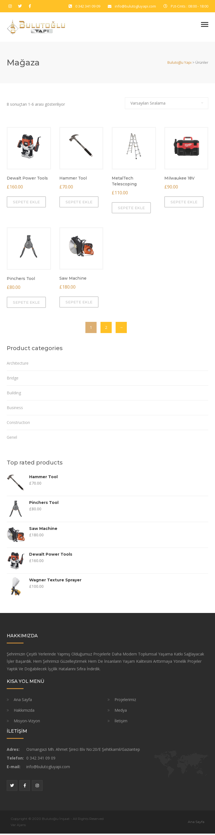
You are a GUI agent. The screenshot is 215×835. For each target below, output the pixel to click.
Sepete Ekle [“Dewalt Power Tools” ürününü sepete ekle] (26, 203)
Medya (120, 711)
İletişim (120, 722)
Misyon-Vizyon (27, 722)
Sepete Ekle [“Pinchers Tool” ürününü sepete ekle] (26, 304)
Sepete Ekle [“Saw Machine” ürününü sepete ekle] (79, 303)
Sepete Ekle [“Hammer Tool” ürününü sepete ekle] (79, 203)
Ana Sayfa (23, 701)
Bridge (12, 379)
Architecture (18, 364)
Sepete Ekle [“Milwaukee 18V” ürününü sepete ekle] (183, 203)
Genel (12, 439)
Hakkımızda (24, 711)
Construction (18, 424)
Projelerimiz (125, 701)
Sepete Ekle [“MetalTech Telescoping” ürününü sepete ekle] (131, 209)
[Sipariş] (166, 104)
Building (14, 394)
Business (15, 409)
